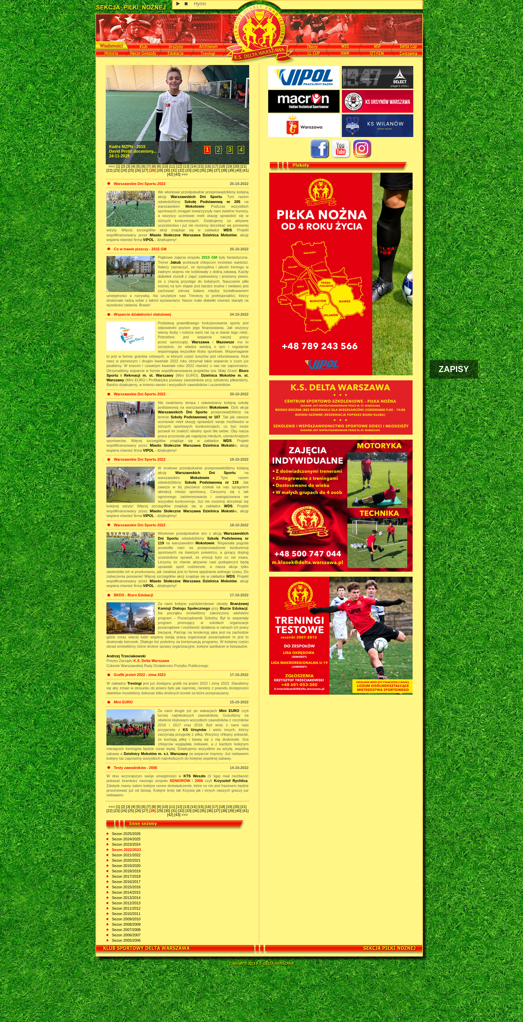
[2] (123, 166)
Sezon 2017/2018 (125, 876)
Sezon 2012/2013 (125, 903)
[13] (186, 166)
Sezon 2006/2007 (125, 935)
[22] (109, 170)
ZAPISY (454, 369)
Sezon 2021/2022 (125, 855)
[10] (165, 166)
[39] (231, 170)
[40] (238, 170)
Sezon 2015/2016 (125, 887)
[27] (145, 170)
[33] (188, 170)
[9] (159, 166)
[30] (167, 170)
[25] (131, 170)
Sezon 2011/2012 (125, 908)
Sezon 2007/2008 (125, 930)
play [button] (178, 4)
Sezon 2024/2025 (125, 839)
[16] (208, 166)
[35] (203, 170)
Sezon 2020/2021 (125, 860)
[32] (181, 170)
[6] (143, 166)
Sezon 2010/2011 (125, 914)
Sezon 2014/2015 (125, 892)
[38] (224, 170)
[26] (138, 170)
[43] (177, 174)
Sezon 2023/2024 (125, 844)
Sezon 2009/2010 (125, 919)
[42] (170, 174)
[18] (222, 166)
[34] (195, 170)
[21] (243, 166)
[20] (236, 166)
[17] (215, 166)
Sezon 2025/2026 (125, 834)
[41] (245, 170)
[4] (133, 166)
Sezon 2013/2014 (125, 898)
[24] (124, 170)
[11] (172, 166)
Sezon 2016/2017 (125, 882)
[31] (174, 170)
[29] (160, 170)
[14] (193, 166)
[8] (154, 166)
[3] (128, 166)
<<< (112, 166)
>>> (184, 174)
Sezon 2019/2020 (125, 866)
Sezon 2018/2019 (125, 871)
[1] (118, 166)
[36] (210, 170)
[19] (229, 166)
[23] (116, 170)
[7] (148, 166)
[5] (138, 166)
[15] (200, 166)
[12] (179, 166)
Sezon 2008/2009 (125, 924)
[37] (217, 170)
